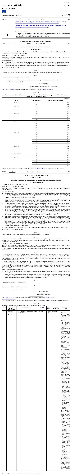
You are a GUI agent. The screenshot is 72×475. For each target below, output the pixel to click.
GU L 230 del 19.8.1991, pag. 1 (9, 297)
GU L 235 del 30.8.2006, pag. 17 (50, 297)
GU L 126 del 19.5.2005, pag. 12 (41, 168)
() (8, 58)
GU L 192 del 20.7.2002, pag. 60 (9, 299)
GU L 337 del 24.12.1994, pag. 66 (9, 89)
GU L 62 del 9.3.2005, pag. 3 (47, 89)
